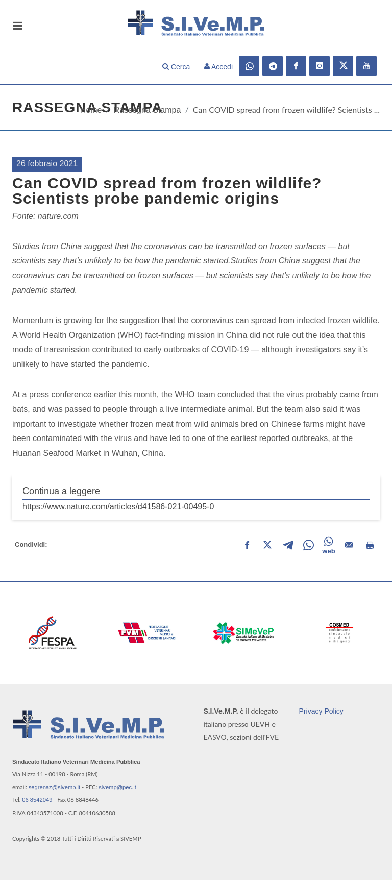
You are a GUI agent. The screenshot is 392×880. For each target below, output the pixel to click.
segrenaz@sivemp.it (55, 787)
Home (91, 110)
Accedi (218, 67)
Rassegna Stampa (147, 110)
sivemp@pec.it (117, 787)
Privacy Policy (321, 711)
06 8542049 (37, 800)
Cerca (176, 67)
